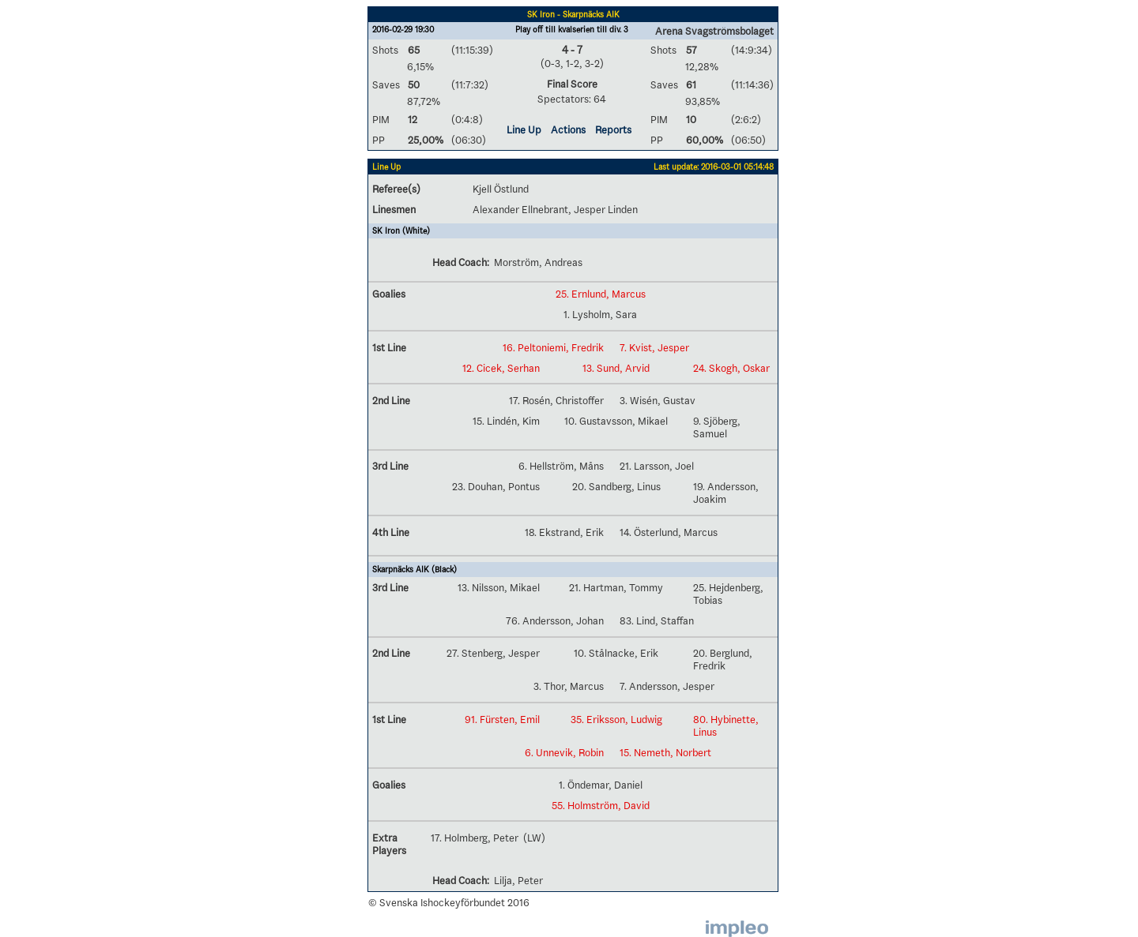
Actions (568, 129)
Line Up (524, 129)
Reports (613, 129)
